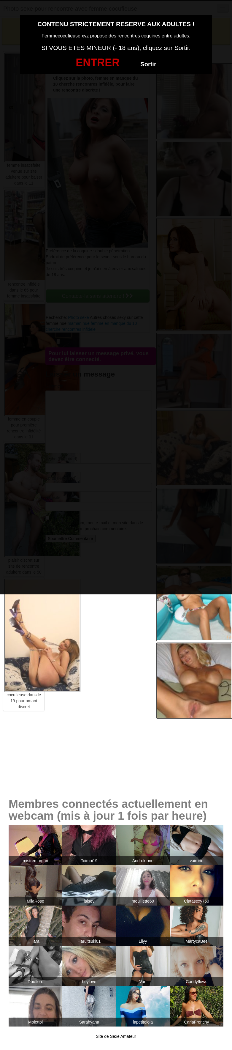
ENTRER (98, 62)
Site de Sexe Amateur (116, 1036)
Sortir (148, 64)
